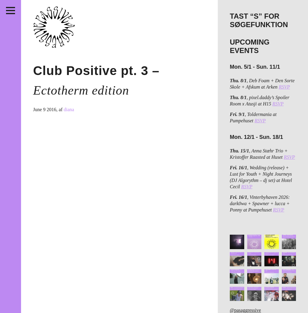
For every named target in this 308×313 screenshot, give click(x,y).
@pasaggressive (245, 310)
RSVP (284, 86)
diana (69, 109)
